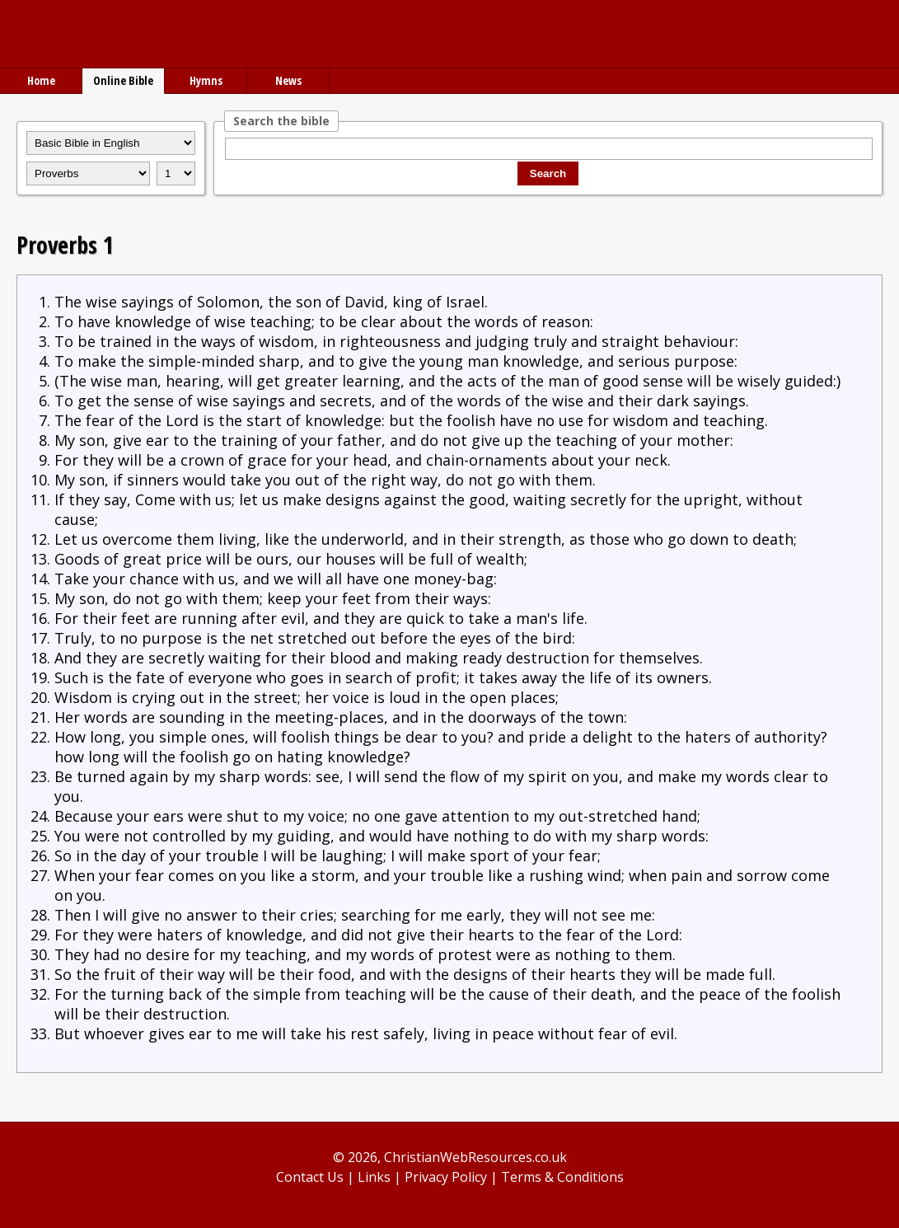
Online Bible (123, 80)
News (288, 80)
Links (374, 1177)
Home (41, 80)
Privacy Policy (446, 1177)
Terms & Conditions (562, 1177)
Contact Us (310, 1177)
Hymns (206, 80)
